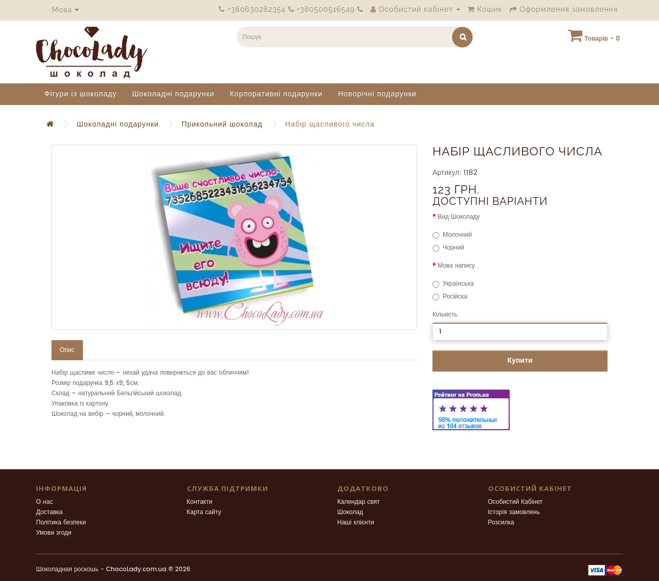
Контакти (200, 502)
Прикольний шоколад (222, 124)
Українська (453, 284)
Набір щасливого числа (330, 124)
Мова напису (456, 266)
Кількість (445, 315)
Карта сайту (204, 512)
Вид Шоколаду (459, 217)
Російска (449, 297)
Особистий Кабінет (515, 502)
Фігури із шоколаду (80, 94)
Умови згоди (54, 533)
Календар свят (358, 502)
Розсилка (501, 522)
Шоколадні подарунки (173, 94)
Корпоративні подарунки (276, 94)
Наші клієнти (355, 522)
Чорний (448, 248)
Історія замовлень (514, 512)
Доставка (49, 512)
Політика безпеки (61, 522)
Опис (67, 350)
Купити (520, 360)
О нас (44, 502)
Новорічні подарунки (377, 94)
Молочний (452, 235)
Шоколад (350, 512)
